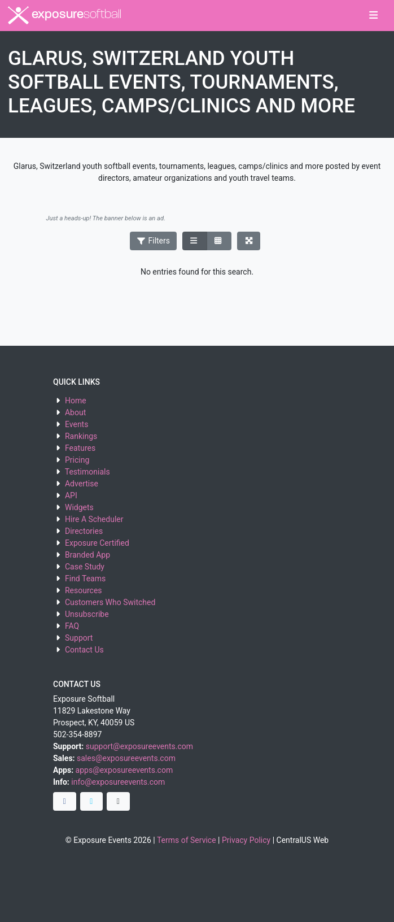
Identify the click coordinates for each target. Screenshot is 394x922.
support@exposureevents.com (139, 746)
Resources (83, 590)
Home (75, 400)
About (75, 412)
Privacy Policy (246, 840)
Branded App (87, 554)
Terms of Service (186, 840)
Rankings (81, 436)
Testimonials (87, 471)
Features (80, 448)
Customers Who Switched (110, 602)
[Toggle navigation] (373, 16)
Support (79, 637)
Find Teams (85, 578)
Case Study (84, 566)
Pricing (77, 459)
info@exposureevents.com (118, 781)
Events (76, 424)
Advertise (81, 483)
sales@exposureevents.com (126, 758)
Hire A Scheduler (94, 519)
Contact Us (84, 649)
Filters (153, 240)
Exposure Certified (97, 542)
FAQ (72, 625)
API (71, 495)
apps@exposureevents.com (124, 770)
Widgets (79, 507)
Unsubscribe (87, 614)
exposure (64, 15)
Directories (84, 531)
